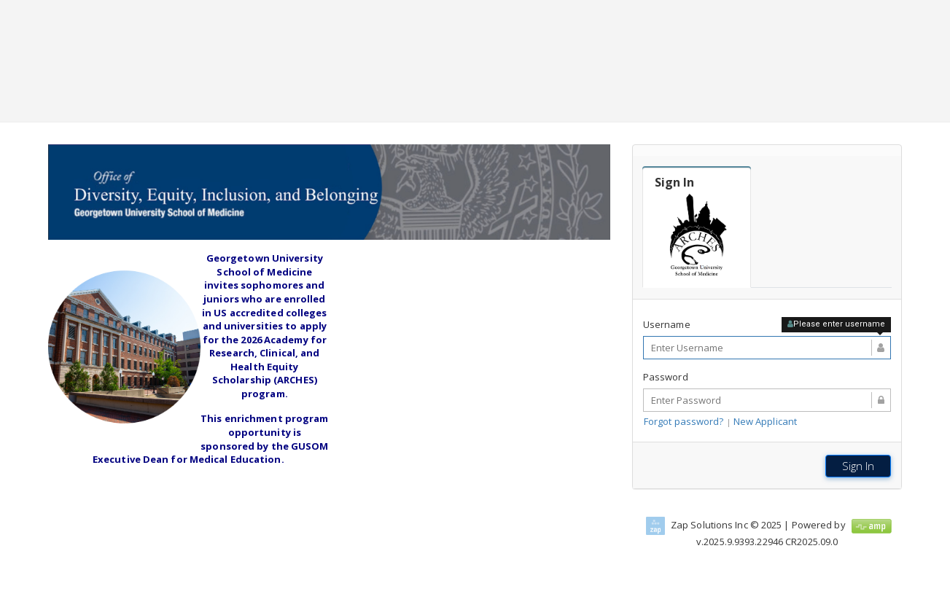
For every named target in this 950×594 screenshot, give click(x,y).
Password (665, 376)
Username (666, 324)
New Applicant (765, 421)
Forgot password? (684, 421)
